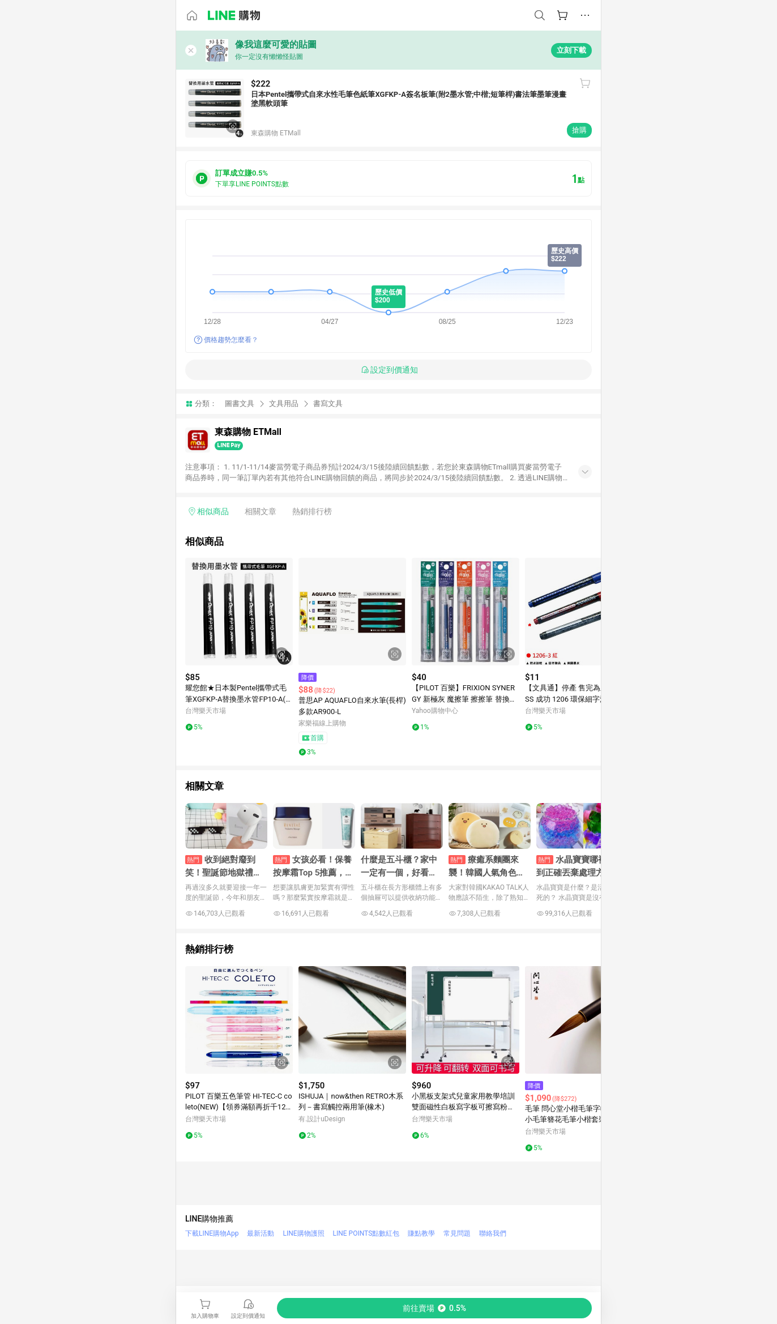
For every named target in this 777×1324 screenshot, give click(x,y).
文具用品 (283, 403)
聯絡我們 (492, 1233)
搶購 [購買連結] (579, 130)
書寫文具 (328, 403)
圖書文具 (239, 403)
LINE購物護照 (303, 1233)
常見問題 (457, 1233)
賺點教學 (421, 1233)
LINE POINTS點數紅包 (366, 1233)
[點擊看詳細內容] (239, 611)
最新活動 (260, 1233)
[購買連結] (434, 1308)
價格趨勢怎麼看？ (231, 340)
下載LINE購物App (211, 1233)
